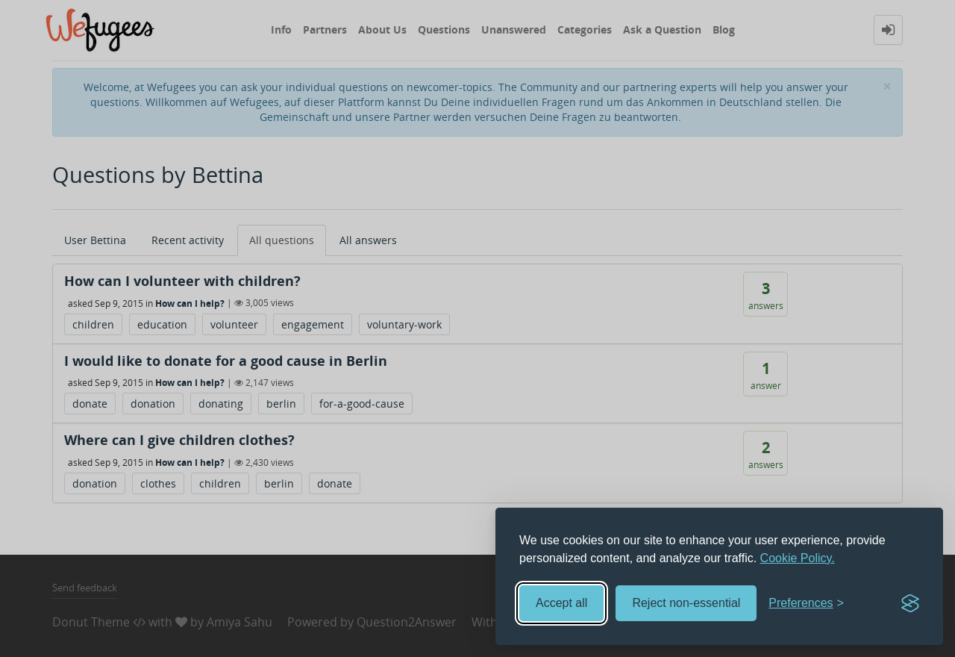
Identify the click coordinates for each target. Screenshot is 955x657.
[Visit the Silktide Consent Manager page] (910, 603)
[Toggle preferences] (806, 603)
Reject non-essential (686, 603)
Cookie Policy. (797, 558)
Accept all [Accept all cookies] (561, 603)
